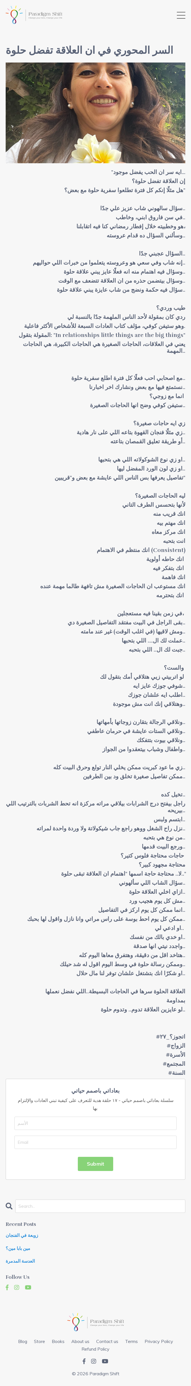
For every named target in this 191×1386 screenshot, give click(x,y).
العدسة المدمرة (20, 1261)
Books (58, 1341)
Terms (131, 1341)
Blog (22, 1341)
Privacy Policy (159, 1341)
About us (80, 1341)
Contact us (107, 1341)
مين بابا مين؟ (18, 1248)
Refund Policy (95, 1349)
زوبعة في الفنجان (22, 1235)
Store (39, 1341)
